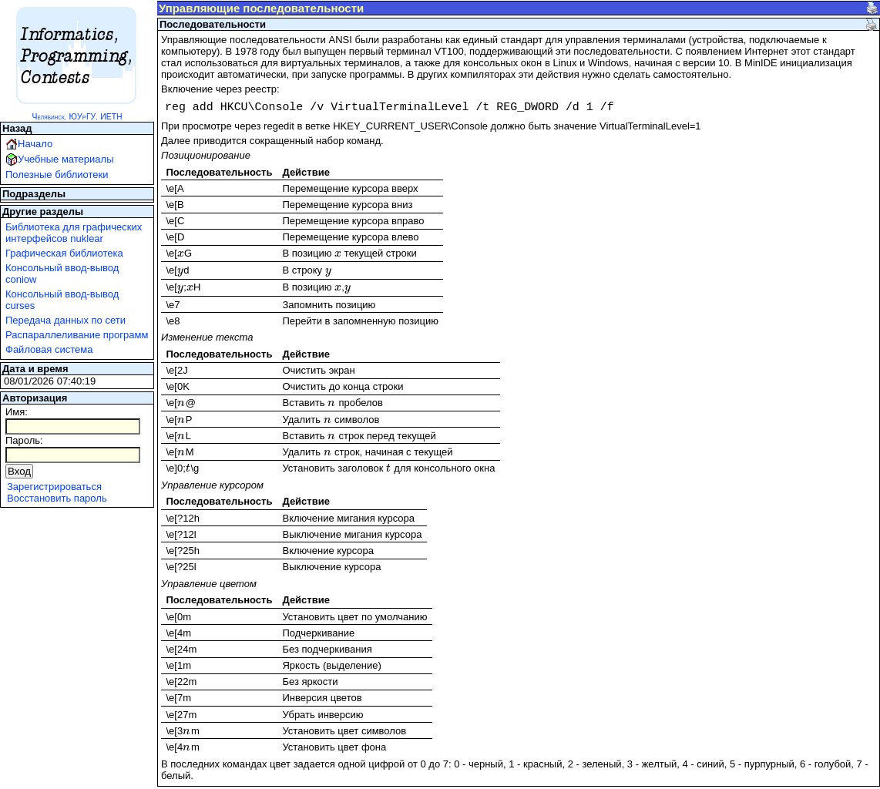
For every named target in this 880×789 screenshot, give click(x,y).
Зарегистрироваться (54, 486)
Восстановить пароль (57, 498)
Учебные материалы (66, 159)
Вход (19, 471)
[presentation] (180, 253)
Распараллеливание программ (76, 335)
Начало (35, 143)
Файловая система (48, 349)
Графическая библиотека (64, 253)
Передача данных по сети (65, 320)
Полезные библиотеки (57, 174)
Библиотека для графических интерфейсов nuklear (73, 232)
